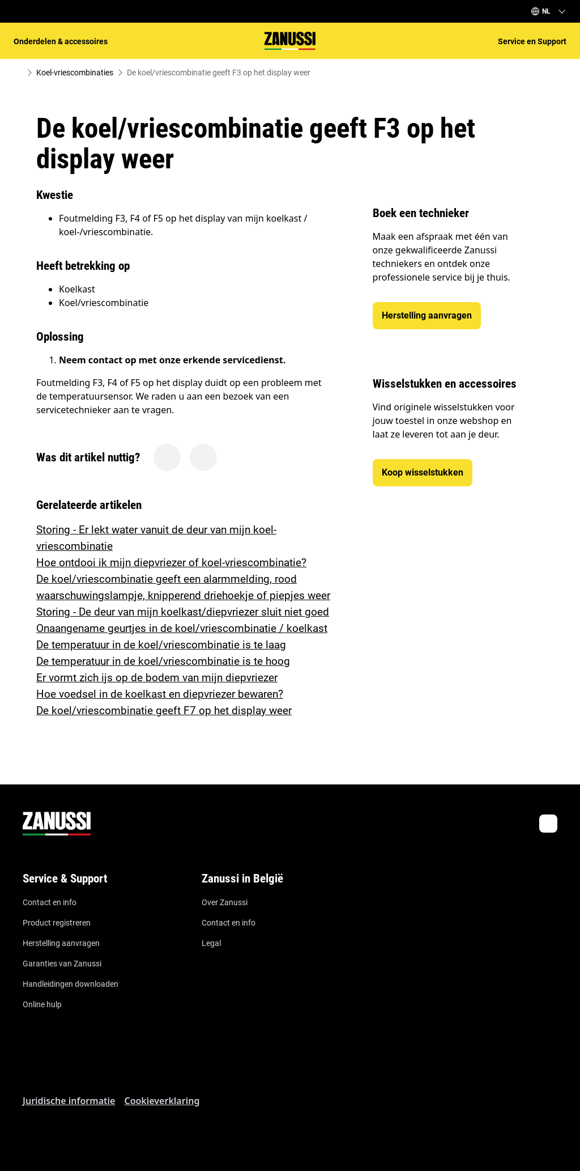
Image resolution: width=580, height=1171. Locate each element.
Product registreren (57, 922)
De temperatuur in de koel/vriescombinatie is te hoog (163, 661)
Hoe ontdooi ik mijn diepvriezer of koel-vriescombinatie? (171, 562)
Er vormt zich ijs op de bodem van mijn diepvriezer (157, 677)
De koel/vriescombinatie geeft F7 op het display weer (164, 710)
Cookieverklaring (161, 1100)
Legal (211, 943)
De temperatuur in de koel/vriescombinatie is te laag (161, 644)
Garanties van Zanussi (62, 963)
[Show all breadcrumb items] (18, 72)
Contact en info (49, 902)
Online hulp (42, 1004)
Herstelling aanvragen (61, 943)
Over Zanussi (225, 902)
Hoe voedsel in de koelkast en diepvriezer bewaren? (159, 694)
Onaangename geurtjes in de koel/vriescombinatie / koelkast (181, 628)
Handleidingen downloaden (70, 983)
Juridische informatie (69, 1100)
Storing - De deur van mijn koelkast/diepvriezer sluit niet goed (182, 611)
